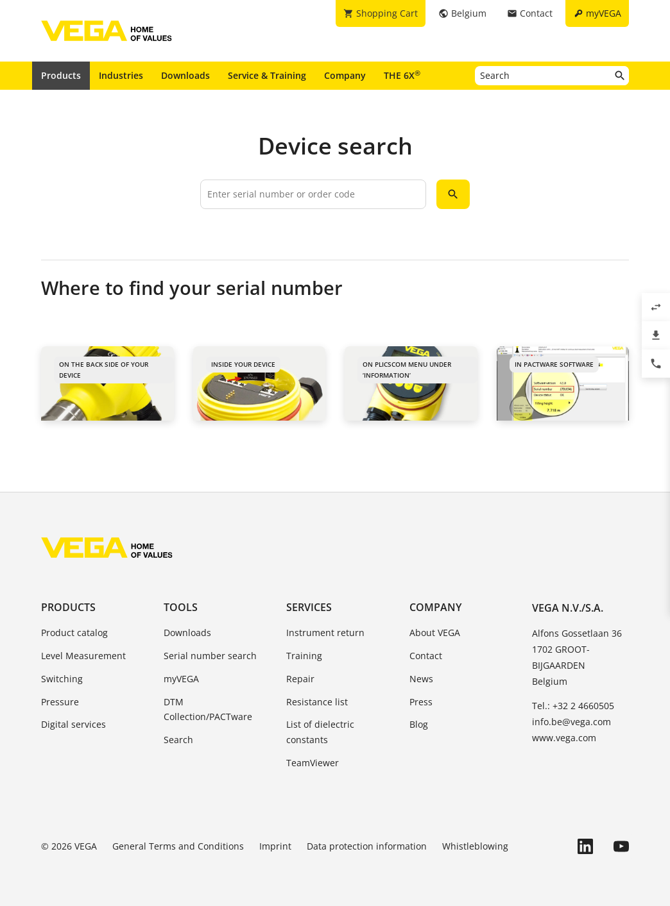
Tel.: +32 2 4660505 (573, 706)
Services (309, 607)
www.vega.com (564, 738)
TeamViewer (312, 763)
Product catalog (74, 632)
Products (61, 75)
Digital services (73, 724)
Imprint (275, 846)
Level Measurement (83, 656)
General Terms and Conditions (178, 846)
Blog (418, 724)
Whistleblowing (475, 846)
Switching (62, 679)
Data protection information (367, 846)
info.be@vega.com (571, 722)
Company (345, 75)
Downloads (185, 75)
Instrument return (325, 632)
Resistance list (317, 702)
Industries (121, 75)
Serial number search (210, 656)
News (421, 679)
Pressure (60, 702)
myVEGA (181, 679)
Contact (425, 656)
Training (304, 656)
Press (421, 702)
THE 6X (402, 75)
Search (178, 740)
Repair (300, 679)
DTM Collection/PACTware (208, 709)
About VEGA (434, 632)
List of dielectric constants (320, 732)
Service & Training (267, 75)
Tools (181, 607)
